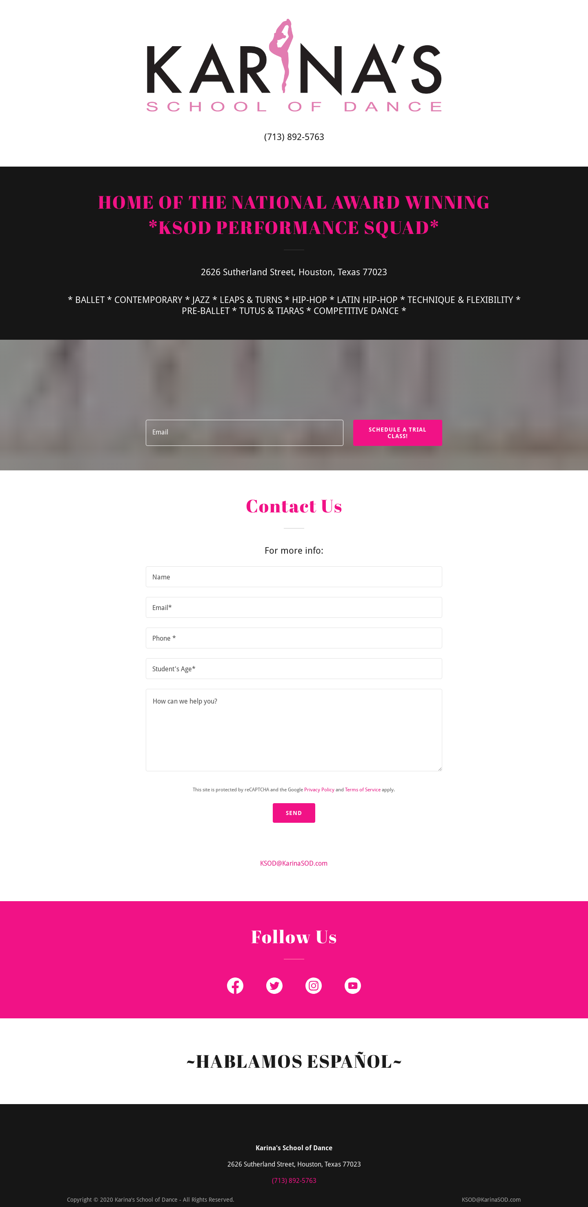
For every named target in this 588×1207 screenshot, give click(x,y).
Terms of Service (363, 790)
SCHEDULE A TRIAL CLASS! (398, 432)
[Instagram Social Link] (313, 985)
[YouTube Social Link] (352, 985)
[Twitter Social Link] (274, 985)
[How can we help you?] (294, 730)
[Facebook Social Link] (235, 985)
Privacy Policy (319, 790)
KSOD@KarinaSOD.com (293, 863)
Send (294, 813)
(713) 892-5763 (294, 137)
